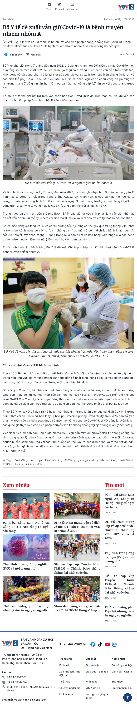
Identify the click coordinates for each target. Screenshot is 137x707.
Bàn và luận (92, 665)
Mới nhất (90, 658)
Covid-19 (19, 460)
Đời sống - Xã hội (122, 665)
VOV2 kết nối (93, 687)
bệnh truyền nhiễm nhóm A (45, 460)
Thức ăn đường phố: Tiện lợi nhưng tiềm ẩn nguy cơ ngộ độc (119, 611)
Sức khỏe (8, 19)
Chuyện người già (69, 687)
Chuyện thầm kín (122, 687)
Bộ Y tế (68, 460)
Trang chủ (65, 658)
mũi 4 (29, 463)
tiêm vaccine (107, 460)
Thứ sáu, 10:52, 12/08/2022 (119, 19)
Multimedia (72, 7)
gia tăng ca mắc (86, 460)
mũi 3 (18, 463)
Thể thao (64, 681)
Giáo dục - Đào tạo (96, 671)
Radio (49, 7)
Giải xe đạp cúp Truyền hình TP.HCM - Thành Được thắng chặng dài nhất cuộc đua (119, 584)
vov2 (39, 463)
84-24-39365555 (16, 677)
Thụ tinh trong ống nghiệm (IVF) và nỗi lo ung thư (119, 557)
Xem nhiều (118, 658)
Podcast (59, 7)
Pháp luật (91, 681)
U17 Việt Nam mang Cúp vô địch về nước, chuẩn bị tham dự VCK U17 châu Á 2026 (119, 530)
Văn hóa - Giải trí (122, 671)
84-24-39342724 (17, 682)
